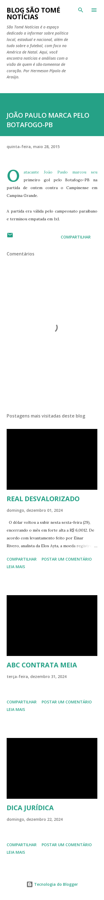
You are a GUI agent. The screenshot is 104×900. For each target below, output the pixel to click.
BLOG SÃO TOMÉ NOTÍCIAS (33, 13)
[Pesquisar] (80, 10)
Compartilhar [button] (76, 237)
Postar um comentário (67, 559)
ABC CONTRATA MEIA (42, 664)
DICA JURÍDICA (30, 807)
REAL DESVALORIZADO (43, 498)
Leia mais (16, 566)
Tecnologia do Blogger (52, 884)
